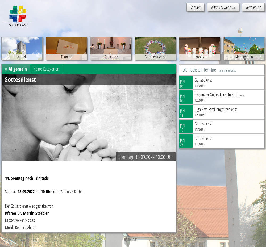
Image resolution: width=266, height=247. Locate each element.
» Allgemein (16, 69)
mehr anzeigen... (227, 70)
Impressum (131, 239)
